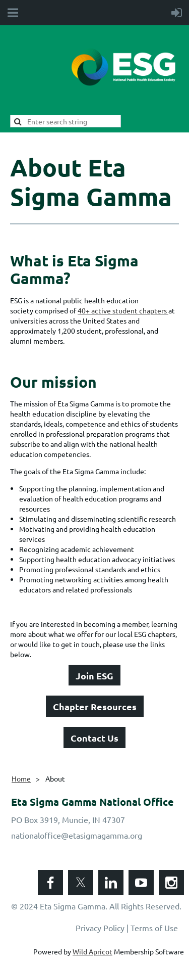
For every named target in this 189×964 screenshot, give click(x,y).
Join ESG (94, 675)
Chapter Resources (95, 706)
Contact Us (94, 738)
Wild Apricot (92, 951)
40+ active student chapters (123, 310)
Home (21, 778)
